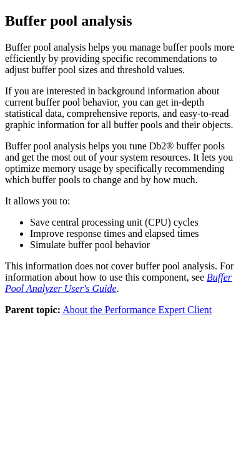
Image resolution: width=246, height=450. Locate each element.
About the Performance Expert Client (137, 309)
